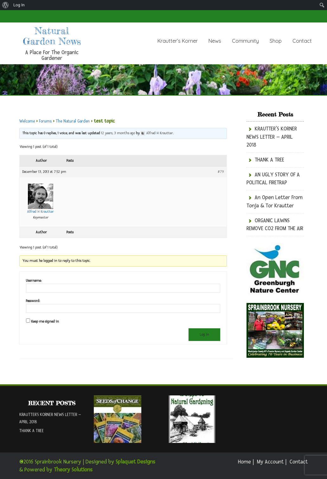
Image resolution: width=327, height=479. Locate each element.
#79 (221, 172)
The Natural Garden (73, 121)
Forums (45, 121)
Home (244, 461)
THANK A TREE (269, 159)
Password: (33, 301)
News (214, 41)
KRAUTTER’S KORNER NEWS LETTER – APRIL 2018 (272, 136)
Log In (19, 5)
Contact (302, 41)
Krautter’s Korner (177, 41)
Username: (34, 281)
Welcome (27, 121)
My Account (270, 461)
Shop (276, 41)
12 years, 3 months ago (118, 133)
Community (245, 41)
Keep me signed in (45, 321)
